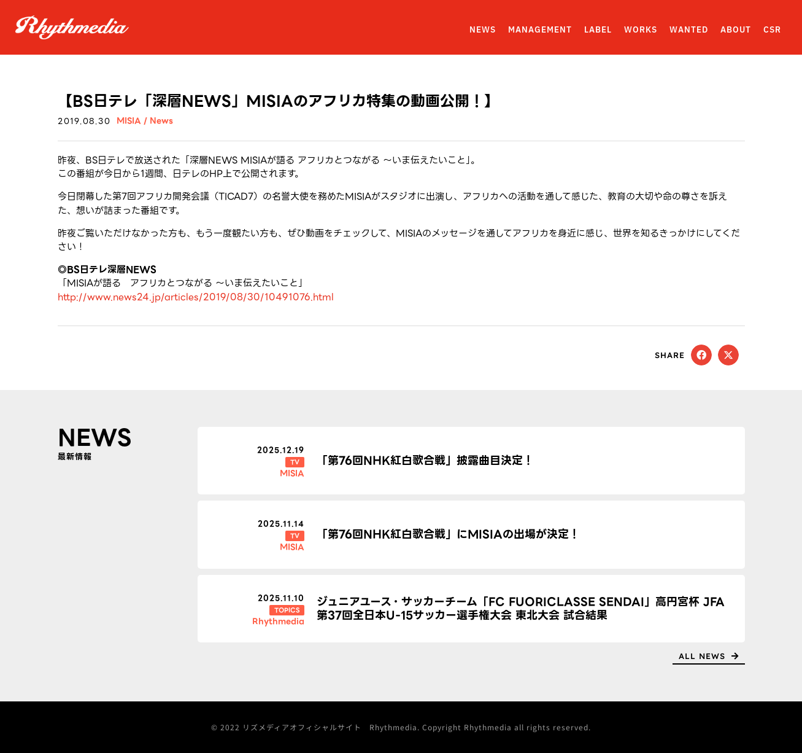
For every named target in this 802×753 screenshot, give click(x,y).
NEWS (482, 30)
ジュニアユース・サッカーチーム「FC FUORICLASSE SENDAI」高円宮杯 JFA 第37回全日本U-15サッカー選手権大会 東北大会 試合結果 (521, 608)
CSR (772, 30)
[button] (701, 355)
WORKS (640, 30)
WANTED (688, 30)
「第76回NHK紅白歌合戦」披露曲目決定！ (425, 460)
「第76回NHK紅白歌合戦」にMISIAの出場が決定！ (448, 534)
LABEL (598, 30)
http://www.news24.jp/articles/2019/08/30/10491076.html (196, 297)
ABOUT (735, 30)
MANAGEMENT (540, 30)
